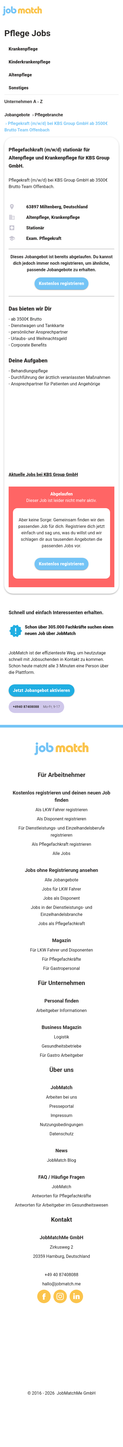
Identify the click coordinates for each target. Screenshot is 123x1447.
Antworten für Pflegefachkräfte (61, 1195)
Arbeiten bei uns (61, 1097)
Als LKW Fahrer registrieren (61, 809)
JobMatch (61, 1186)
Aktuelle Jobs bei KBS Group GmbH (43, 474)
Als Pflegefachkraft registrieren (61, 844)
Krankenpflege (23, 49)
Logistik (61, 1037)
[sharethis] (44, 1296)
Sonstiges (19, 87)
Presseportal (61, 1106)
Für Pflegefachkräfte (61, 959)
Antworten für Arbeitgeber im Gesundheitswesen (61, 1205)
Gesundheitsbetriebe (61, 1046)
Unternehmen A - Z (23, 101)
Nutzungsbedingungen (61, 1124)
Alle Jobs (61, 853)
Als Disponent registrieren (61, 818)
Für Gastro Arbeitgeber (61, 1055)
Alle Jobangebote (61, 879)
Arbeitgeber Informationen (61, 1010)
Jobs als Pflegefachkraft (61, 923)
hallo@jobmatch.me (61, 1283)
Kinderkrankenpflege (29, 61)
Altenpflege (20, 74)
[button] (61, 49)
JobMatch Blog (61, 1160)
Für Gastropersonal (61, 968)
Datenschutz (61, 1133)
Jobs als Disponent (61, 898)
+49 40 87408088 (61, 1274)
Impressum (62, 1115)
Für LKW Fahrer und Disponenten (61, 950)
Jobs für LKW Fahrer (61, 889)
